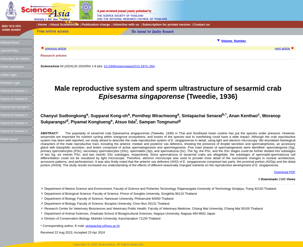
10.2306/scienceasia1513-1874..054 (129, 66)
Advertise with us (126, 24)
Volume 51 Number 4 (13, 123)
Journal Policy (9, 50)
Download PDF (284, 172)
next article (282, 48)
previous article (55, 48)
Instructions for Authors (15, 58)
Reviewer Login (10, 83)
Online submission (12, 66)
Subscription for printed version (166, 24)
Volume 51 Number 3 (13, 131)
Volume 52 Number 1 (13, 91)
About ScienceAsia (64, 24)
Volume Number (234, 41)
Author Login (8, 74)
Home (42, 24)
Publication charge (96, 24)
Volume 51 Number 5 (13, 115)
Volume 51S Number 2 (14, 107)
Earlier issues (9, 139)
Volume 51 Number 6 (13, 99)
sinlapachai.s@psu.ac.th (102, 226)
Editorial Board (9, 42)
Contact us (201, 24)
